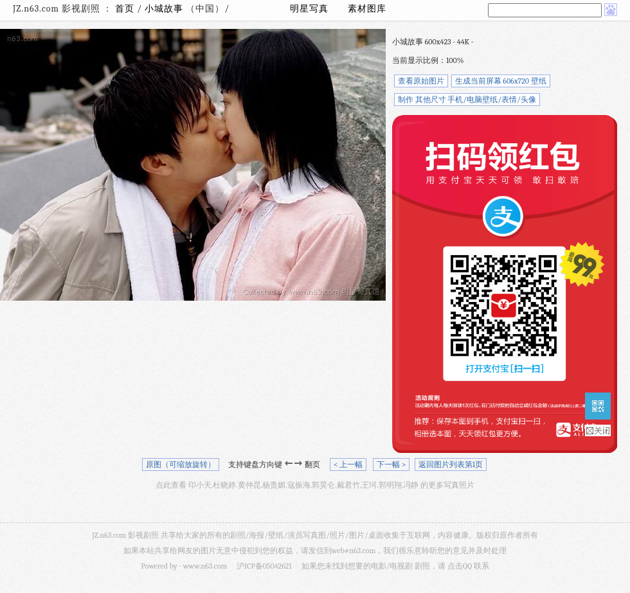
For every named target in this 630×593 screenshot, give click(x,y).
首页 (124, 8)
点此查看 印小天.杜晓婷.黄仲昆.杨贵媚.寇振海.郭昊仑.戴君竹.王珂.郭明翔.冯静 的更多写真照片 (315, 485)
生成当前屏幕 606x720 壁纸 (500, 80)
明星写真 (309, 8)
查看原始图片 (421, 80)
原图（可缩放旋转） (180, 464)
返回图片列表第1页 (451, 464)
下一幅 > (391, 464)
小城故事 (165, 8)
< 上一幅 (348, 464)
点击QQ (459, 566)
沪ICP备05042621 (264, 566)
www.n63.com (205, 566)
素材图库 (367, 8)
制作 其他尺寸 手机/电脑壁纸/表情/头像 (467, 99)
